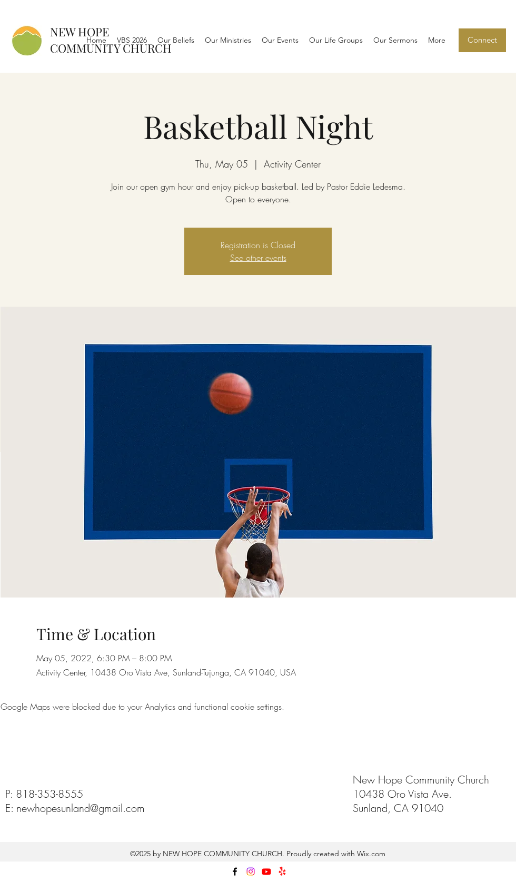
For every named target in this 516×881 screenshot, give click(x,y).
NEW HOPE (79, 32)
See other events (258, 257)
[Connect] (482, 40)
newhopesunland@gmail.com (80, 808)
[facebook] (235, 871)
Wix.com (370, 853)
